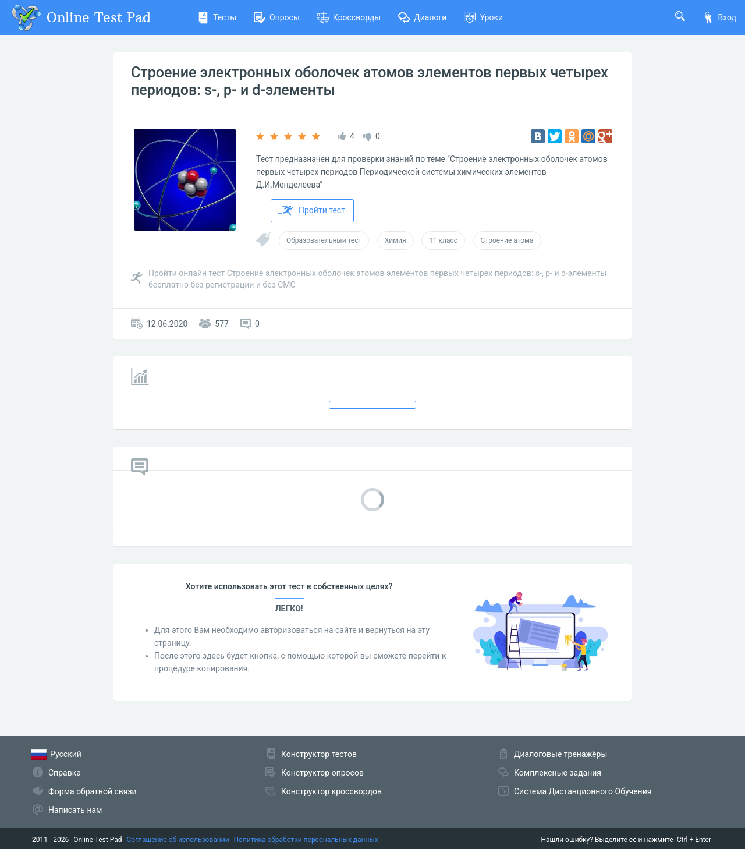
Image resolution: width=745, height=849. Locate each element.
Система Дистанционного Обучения (582, 791)
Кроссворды (349, 17)
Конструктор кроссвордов (331, 791)
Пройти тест (311, 210)
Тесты (216, 17)
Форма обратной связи (92, 791)
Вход (719, 17)
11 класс (443, 240)
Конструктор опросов (322, 772)
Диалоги (422, 17)
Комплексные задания (557, 772)
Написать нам (75, 810)
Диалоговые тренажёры (560, 754)
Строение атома (507, 240)
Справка (64, 772)
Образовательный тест (323, 240)
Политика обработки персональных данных (306, 840)
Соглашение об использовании (178, 840)
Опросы (277, 17)
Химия (395, 240)
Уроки (483, 17)
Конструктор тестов (319, 754)
